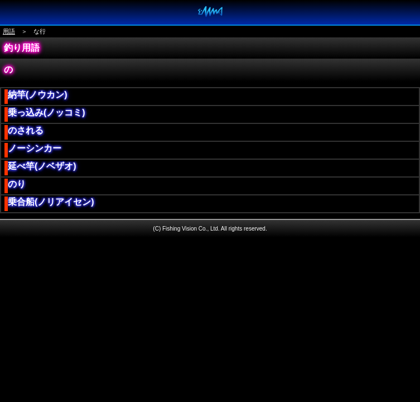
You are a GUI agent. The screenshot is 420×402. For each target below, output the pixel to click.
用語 (9, 31)
